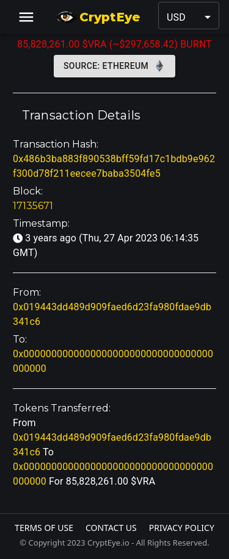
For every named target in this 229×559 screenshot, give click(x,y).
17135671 (33, 206)
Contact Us (111, 527)
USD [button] (176, 17)
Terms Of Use (44, 527)
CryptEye (97, 17)
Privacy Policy (181, 527)
